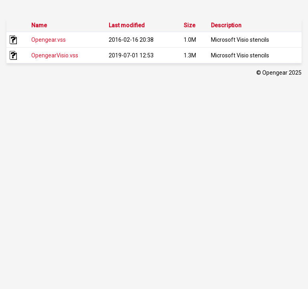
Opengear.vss (48, 40)
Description (226, 25)
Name (39, 25)
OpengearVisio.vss (54, 55)
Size (189, 25)
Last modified (127, 25)
